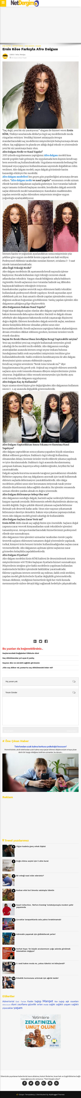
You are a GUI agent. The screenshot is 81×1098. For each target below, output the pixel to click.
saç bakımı (29, 46)
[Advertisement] (40, 25)
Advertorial (18, 46)
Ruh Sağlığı (59, 1001)
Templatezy (30, 1094)
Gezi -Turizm (21, 1002)
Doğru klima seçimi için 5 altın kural (32, 861)
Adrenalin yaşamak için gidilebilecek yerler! (35, 934)
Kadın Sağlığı (34, 1001)
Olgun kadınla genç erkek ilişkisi (31, 846)
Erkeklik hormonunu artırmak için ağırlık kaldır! (37, 978)
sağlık (52, 1004)
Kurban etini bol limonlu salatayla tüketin (35, 890)
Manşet (48, 1001)
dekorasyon (6, 1005)
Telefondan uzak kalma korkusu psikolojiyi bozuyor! (40, 746)
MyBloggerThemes (57, 1094)
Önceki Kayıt (8, 731)
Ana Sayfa (6, 46)
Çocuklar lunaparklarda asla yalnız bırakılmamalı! (38, 920)
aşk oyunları (72, 1001)
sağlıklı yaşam (63, 1004)
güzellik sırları (35, 1004)
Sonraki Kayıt (72, 731)
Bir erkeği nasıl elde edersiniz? (30, 876)
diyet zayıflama (19, 1004)
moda (46, 1004)
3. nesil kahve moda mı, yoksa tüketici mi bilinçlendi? (40, 963)
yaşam (38, 46)
